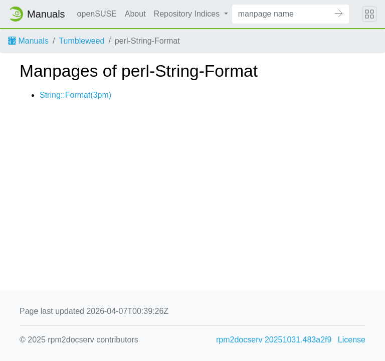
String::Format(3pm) (75, 95)
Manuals (28, 41)
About (135, 14)
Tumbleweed (81, 41)
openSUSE (97, 14)
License (351, 339)
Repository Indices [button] (188, 14)
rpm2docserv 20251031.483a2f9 (273, 339)
